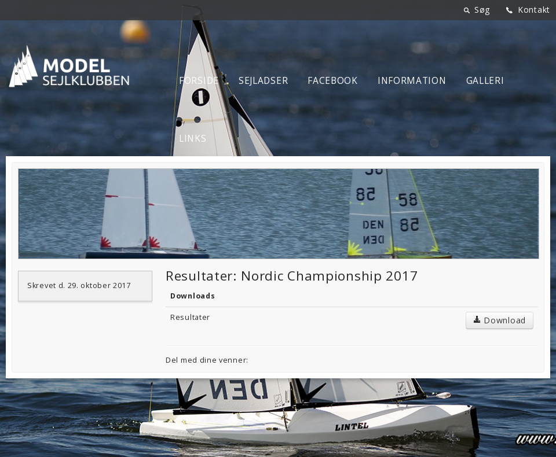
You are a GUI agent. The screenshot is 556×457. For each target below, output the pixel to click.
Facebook (333, 81)
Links (193, 138)
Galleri (485, 81)
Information (412, 81)
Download (499, 320)
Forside (199, 81)
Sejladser (263, 81)
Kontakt (534, 9)
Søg (482, 9)
